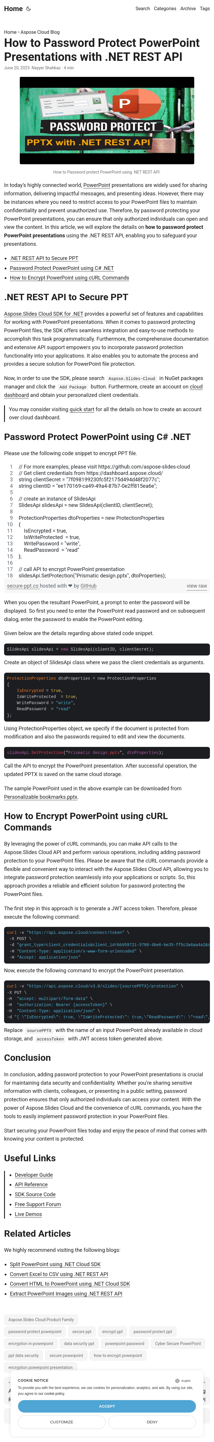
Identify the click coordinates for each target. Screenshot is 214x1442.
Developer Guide (34, 1175)
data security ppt (79, 1343)
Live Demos (28, 1214)
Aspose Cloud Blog (40, 32)
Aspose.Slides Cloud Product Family (41, 1319)
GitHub (89, 586)
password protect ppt (152, 1331)
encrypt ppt (112, 1331)
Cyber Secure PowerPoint (178, 1343)
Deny (152, 1422)
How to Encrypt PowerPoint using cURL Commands (69, 278)
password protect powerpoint (34, 1331)
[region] (107, 521)
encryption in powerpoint (30, 1343)
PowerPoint (96, 185)
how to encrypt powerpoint (118, 1355)
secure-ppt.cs (23, 586)
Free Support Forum (38, 1204)
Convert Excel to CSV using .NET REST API (59, 1274)
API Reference (31, 1184)
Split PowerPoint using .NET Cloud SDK (55, 1264)
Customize (61, 1422)
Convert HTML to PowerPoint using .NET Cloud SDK (70, 1284)
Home (13, 9)
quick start (81, 409)
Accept (107, 1406)
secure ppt (82, 1331)
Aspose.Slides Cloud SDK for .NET (43, 314)
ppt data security (23, 1355)
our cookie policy (51, 1394)
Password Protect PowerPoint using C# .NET (62, 268)
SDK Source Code (35, 1194)
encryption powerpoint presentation (40, 1367)
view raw (197, 586)
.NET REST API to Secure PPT (44, 258)
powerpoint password (125, 1343)
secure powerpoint (66, 1355)
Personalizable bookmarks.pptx (40, 797)
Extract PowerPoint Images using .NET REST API (66, 1294)
